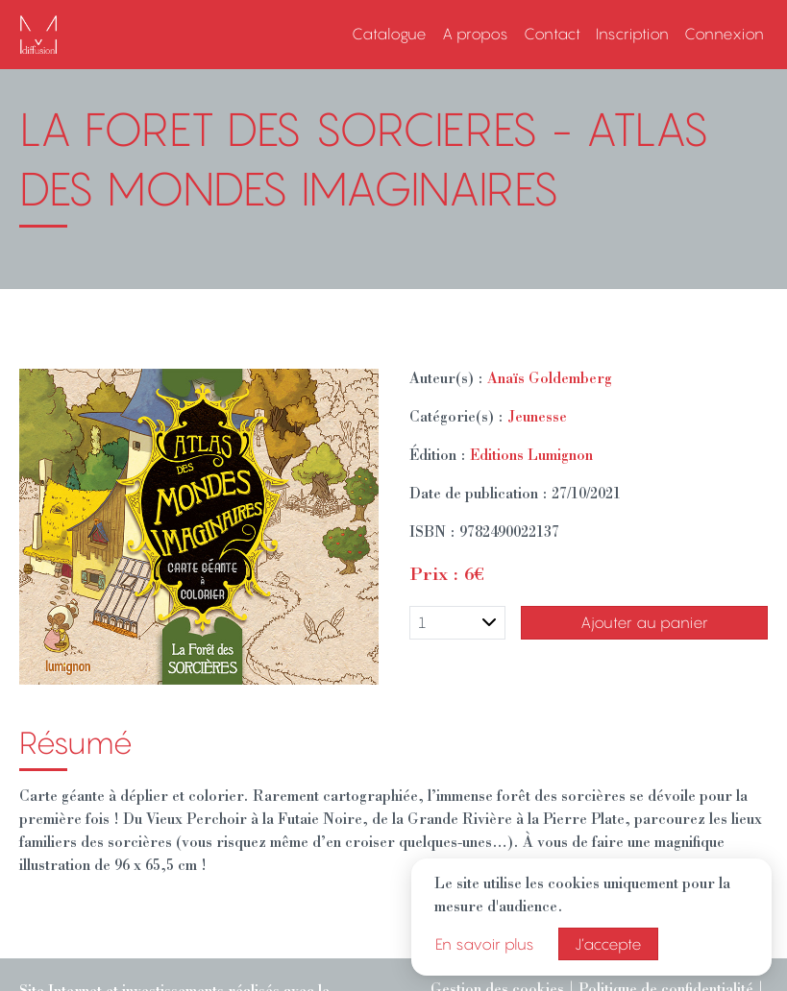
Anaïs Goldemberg (549, 380)
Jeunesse (537, 418)
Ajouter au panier (644, 622)
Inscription (632, 33)
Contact (552, 33)
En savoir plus (484, 944)
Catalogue (389, 33)
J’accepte (608, 944)
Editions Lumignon (531, 457)
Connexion (724, 33)
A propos (475, 33)
